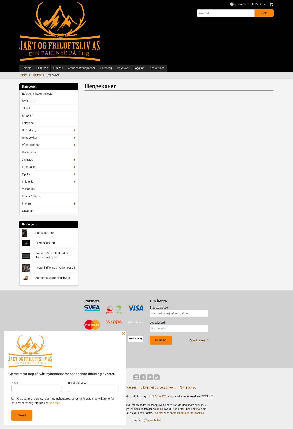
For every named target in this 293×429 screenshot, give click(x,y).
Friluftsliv (27, 181)
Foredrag (106, 68)
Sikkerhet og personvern (158, 388)
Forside (26, 68)
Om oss (58, 68)
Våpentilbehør (31, 145)
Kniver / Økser (31, 196)
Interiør (26, 203)
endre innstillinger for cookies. (187, 413)
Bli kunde (42, 68)
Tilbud (26, 108)
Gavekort (122, 68)
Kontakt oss (157, 68)
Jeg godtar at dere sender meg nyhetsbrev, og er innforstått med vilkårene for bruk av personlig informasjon (62, 401)
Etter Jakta (29, 167)
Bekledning (29, 130)
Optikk (26, 174)
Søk (264, 13)
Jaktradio (28, 159)
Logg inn (138, 68)
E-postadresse (159, 307)
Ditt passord (157, 322)
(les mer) (55, 403)
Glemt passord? (199, 340)
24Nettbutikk (153, 420)
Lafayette (28, 123)
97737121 (159, 397)
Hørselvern (29, 152)
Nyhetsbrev (188, 388)
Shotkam (27, 115)
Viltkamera (28, 188)
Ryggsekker (29, 137)
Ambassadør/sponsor (81, 68)
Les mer (159, 413)
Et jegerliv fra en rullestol (37, 93)
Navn (36, 386)
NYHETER (29, 101)
